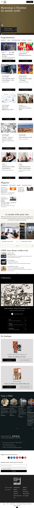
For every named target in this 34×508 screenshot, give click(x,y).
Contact (4, 503)
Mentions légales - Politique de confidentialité (24, 503)
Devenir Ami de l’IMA (17, 495)
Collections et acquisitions (28, 185)
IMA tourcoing (25, 491)
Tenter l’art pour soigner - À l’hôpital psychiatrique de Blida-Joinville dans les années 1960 (25, 81)
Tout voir (29, 40)
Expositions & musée (16, 40)
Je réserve (9, 60)
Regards (18, 185)
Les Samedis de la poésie (12, 266)
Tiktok (22, 458)
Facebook (11, 458)
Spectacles (24, 40)
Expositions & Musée (4, 52)
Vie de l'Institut (12, 185)
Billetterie (31, 1)
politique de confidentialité (7, 468)
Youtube (10, 324)
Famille (8, 40)
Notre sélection (9, 360)
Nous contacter (8, 489)
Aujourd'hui (3, 40)
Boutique (24, 489)
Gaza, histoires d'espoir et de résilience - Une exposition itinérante (8, 80)
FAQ (14, 497)
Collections (21, 105)
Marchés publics (26, 493)
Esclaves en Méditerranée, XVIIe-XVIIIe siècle (8, 110)
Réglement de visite (17, 505)
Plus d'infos (3, 415)
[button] (32, 246)
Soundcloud (11, 328)
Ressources (16, 491)
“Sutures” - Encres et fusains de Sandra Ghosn (7, 139)
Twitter (9, 458)
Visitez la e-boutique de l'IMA (25, 360)
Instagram (20, 458)
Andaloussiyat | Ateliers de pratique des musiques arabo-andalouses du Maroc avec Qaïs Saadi (8, 170)
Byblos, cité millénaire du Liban (8, 55)
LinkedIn (14, 458)
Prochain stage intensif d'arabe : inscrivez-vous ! (21, 190)
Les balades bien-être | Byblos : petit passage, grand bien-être (25, 168)
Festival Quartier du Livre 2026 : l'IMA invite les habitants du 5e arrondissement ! (8, 191)
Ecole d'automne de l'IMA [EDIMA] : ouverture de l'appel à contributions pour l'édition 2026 (8, 201)
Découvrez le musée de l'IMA (25, 109)
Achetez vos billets (8, 28)
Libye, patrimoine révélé (25, 137)
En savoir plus (8, 89)
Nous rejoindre (26, 495)
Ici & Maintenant (11, 260)
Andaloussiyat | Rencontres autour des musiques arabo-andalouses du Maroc (25, 56)
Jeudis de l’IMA (10, 253)
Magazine (15, 489)
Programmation (4, 185)
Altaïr (10, 320)
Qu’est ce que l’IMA (8, 487)
